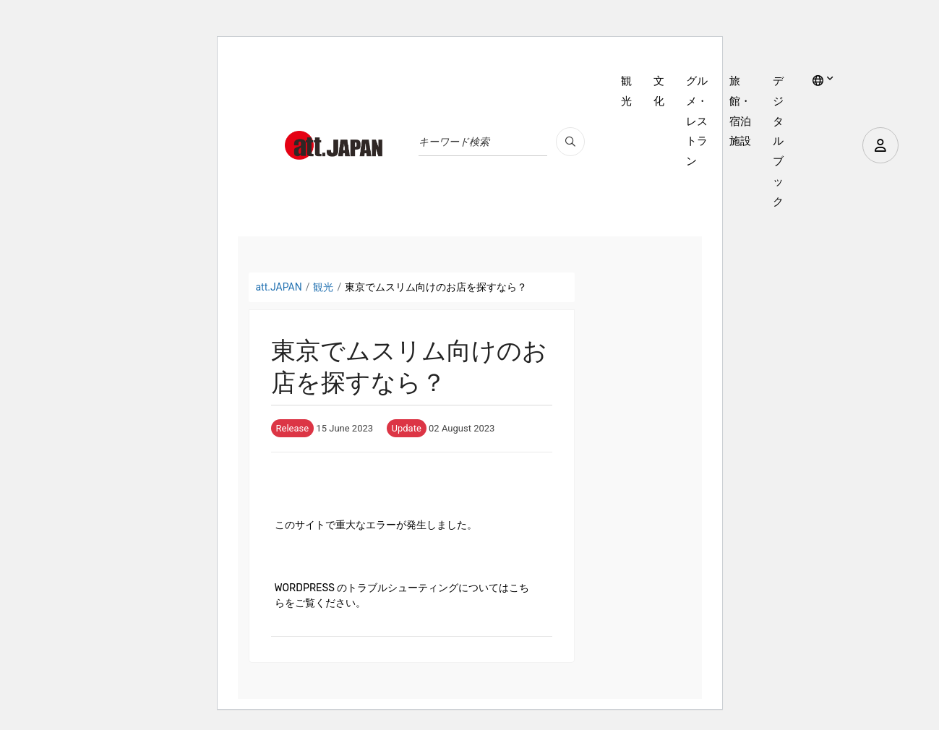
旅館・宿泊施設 (740, 110)
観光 (626, 91)
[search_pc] (570, 141)
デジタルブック (778, 141)
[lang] (822, 82)
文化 (658, 91)
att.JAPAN (279, 287)
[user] (880, 145)
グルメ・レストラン (697, 121)
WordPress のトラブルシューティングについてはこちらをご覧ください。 (402, 595)
